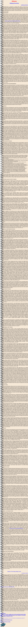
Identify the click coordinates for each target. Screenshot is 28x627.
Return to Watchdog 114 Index (5, 621)
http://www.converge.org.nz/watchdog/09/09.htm (16, 528)
